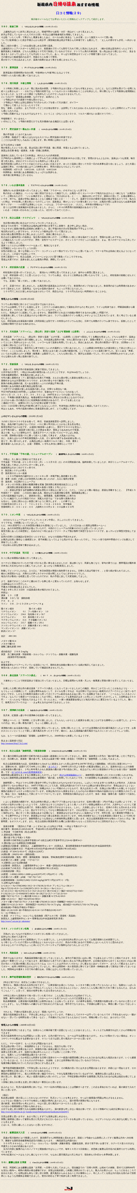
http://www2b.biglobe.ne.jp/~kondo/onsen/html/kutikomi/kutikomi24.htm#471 (35, 1112)
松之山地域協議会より (70, 775)
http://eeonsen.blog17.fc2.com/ (14, 743)
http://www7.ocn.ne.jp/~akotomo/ (15, 921)
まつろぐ (52, 766)
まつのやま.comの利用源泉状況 (27, 772)
